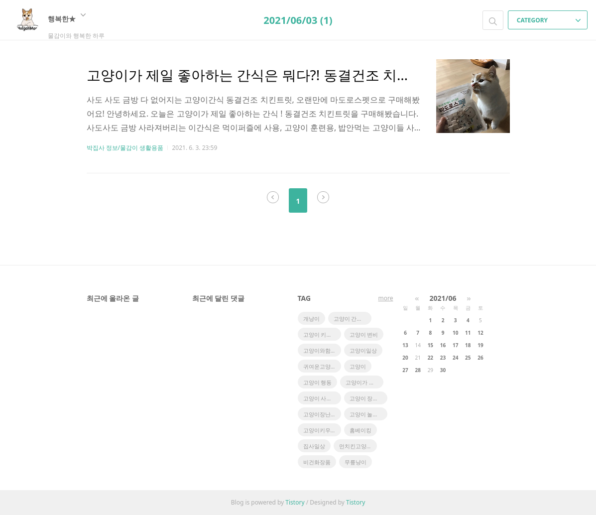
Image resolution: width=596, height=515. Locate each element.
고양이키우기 (319, 430)
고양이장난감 (319, 414)
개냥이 (311, 318)
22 (430, 357)
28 (417, 370)
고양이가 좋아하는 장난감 (364, 382)
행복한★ (67, 18)
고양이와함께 (319, 350)
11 (468, 332)
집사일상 (314, 446)
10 (455, 332)
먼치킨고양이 (355, 446)
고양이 (358, 366)
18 (468, 345)
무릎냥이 (355, 462)
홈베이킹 (360, 430)
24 (455, 357)
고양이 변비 (364, 334)
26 (480, 357)
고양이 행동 (317, 382)
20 (405, 357)
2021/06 (443, 298)
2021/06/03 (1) (297, 20)
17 (455, 345)
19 (480, 345)
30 (443, 370)
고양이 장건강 (367, 398)
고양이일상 (363, 350)
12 (480, 332)
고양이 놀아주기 (368, 414)
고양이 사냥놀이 (322, 398)
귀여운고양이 (319, 366)
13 (405, 345)
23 (443, 357)
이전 (273, 197)
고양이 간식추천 (352, 318)
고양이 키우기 (320, 334)
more (385, 298)
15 (430, 345)
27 (405, 370)
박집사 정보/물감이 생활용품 (125, 147)
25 (468, 357)
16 (443, 345)
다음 (323, 197)
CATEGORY (549, 20)
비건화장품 (317, 462)
